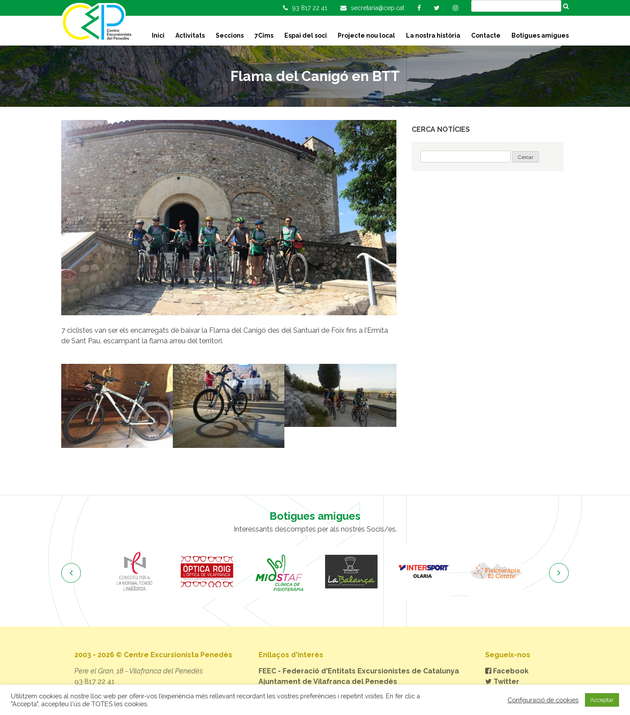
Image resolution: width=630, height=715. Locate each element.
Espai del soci (305, 35)
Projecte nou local (366, 35)
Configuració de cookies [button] (543, 700)
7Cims (264, 35)
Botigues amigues (540, 35)
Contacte (485, 35)
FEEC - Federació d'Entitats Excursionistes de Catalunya (359, 671)
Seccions (230, 35)
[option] (134, 572)
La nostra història (433, 35)
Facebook (506, 671)
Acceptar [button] (602, 700)
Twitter (502, 681)
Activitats (190, 35)
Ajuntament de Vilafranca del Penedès (328, 681)
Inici (158, 35)
